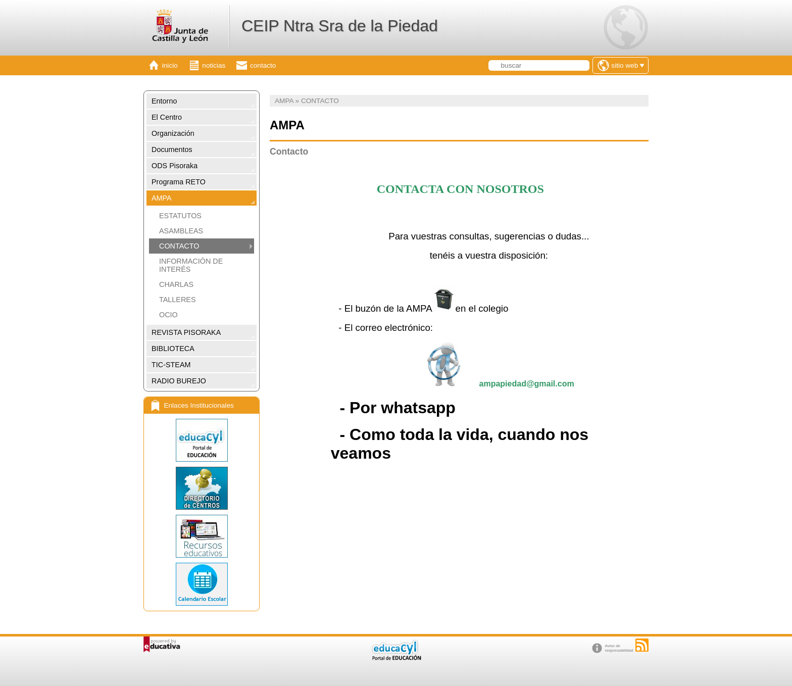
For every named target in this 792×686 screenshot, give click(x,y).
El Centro (167, 117)
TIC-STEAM (171, 365)
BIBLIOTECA (173, 349)
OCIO (168, 315)
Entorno (164, 101)
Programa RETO (179, 182)
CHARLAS (176, 284)
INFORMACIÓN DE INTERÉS (191, 265)
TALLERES (177, 300)
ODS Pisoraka (174, 166)
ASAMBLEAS (181, 231)
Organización (173, 133)
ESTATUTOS (180, 216)
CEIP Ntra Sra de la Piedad (339, 26)
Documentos (172, 149)
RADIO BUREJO (179, 381)
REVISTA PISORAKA (186, 332)
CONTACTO (179, 246)
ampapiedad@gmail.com (526, 383)
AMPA (162, 198)
